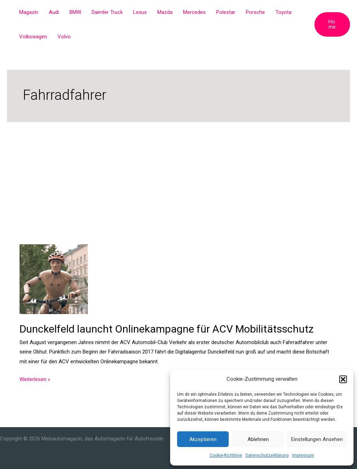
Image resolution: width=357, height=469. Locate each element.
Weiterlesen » (35, 380)
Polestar (225, 12)
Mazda (165, 12)
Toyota (283, 12)
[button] (343, 379)
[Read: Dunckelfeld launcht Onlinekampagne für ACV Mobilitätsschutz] (54, 279)
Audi (54, 12)
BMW (75, 12)
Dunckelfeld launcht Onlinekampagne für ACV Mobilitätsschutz (167, 329)
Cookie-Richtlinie (226, 455)
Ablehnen (258, 439)
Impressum (303, 455)
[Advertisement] (178, 174)
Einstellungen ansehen (317, 439)
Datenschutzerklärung (267, 455)
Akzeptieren (203, 439)
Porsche (255, 12)
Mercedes (194, 12)
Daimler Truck (107, 12)
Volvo (64, 37)
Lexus (140, 12)
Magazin (28, 12)
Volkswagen (33, 37)
